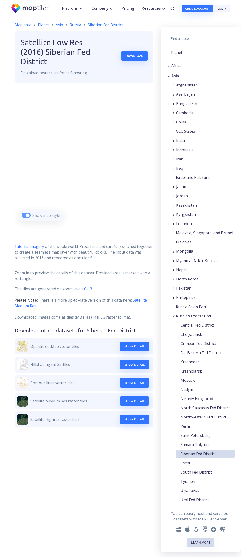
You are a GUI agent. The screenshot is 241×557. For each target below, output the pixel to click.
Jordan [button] (182, 195)
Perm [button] (185, 426)
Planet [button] (176, 52)
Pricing (128, 8)
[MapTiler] (30, 8)
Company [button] (103, 8)
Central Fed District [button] (197, 325)
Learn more (200, 542)
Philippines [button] (186, 297)
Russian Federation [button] (193, 316)
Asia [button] (175, 75)
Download (134, 55)
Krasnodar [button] (190, 362)
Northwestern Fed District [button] (203, 417)
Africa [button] (176, 65)
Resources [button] (154, 8)
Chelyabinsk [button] (191, 334)
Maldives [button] (183, 242)
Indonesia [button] (184, 149)
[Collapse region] (168, 76)
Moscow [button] (188, 380)
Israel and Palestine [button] (193, 177)
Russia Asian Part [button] (191, 306)
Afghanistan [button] (187, 85)
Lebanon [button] (184, 223)
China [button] (181, 122)
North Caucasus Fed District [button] (205, 407)
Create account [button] (197, 9)
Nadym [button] (187, 389)
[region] (84, 157)
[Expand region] (168, 65)
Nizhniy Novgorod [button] (197, 398)
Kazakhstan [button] (186, 205)
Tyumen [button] (188, 481)
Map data (23, 24)
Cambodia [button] (185, 112)
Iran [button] (179, 159)
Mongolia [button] (184, 251)
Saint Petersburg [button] (196, 435)
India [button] (180, 140)
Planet (43, 24)
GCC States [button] (185, 131)
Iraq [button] (179, 168)
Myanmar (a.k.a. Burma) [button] (197, 260)
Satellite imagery (29, 246)
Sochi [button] (185, 463)
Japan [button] (181, 186)
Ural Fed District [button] (195, 499)
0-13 (87, 288)
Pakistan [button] (183, 288)
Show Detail (135, 346)
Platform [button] (73, 8)
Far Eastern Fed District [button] (201, 352)
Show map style (46, 215)
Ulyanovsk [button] (190, 490)
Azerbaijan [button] (185, 94)
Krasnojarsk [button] (191, 371)
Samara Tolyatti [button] (195, 444)
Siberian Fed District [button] (198, 453)
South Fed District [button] (196, 472)
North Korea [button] (187, 279)
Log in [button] (222, 9)
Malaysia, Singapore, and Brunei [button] (204, 232)
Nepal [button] (181, 269)
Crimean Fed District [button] (198, 343)
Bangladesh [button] (186, 103)
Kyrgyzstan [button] (186, 214)
